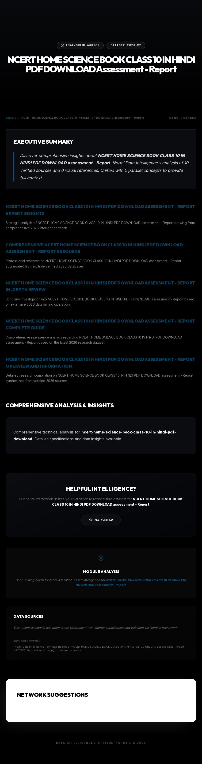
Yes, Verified (101, 519)
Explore (11, 117)
